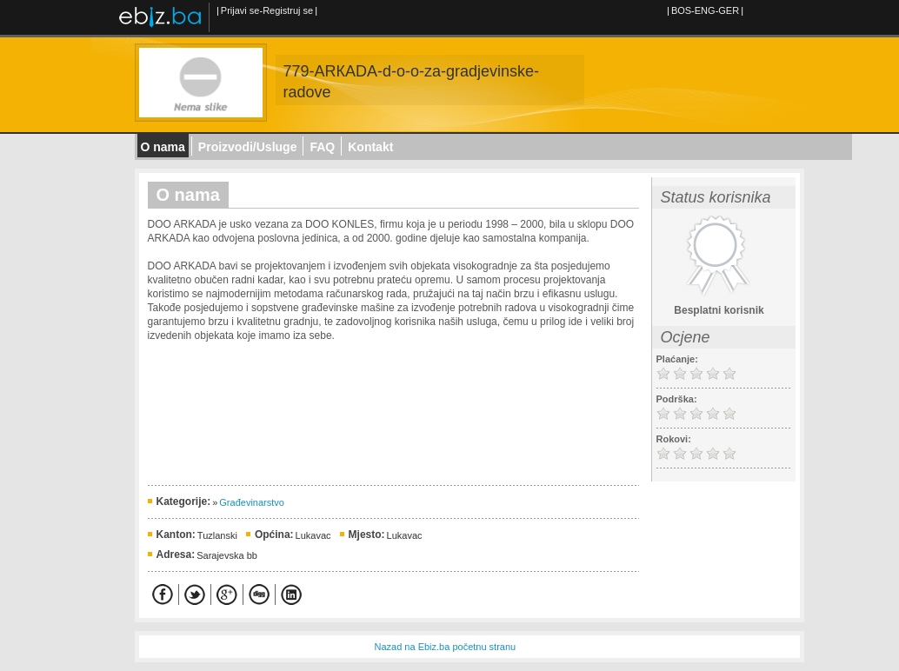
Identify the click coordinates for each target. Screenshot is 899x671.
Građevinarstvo (251, 502)
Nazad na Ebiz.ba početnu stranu (445, 646)
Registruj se (288, 10)
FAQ (322, 147)
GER (728, 10)
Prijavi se (240, 10)
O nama (163, 147)
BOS (681, 10)
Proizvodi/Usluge (247, 147)
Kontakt (370, 147)
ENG (705, 10)
